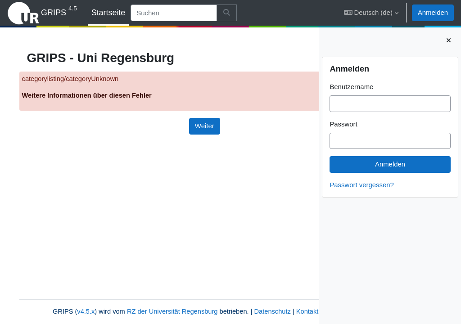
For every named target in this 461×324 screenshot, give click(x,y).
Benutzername (351, 86)
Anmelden (433, 12)
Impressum (181, 311)
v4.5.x (77, 301)
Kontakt (147, 311)
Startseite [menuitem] (108, 12)
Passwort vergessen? (362, 185)
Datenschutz (267, 301)
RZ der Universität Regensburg (165, 301)
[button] (371, 13)
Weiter (166, 126)
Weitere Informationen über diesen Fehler (101, 96)
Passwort (343, 124)
